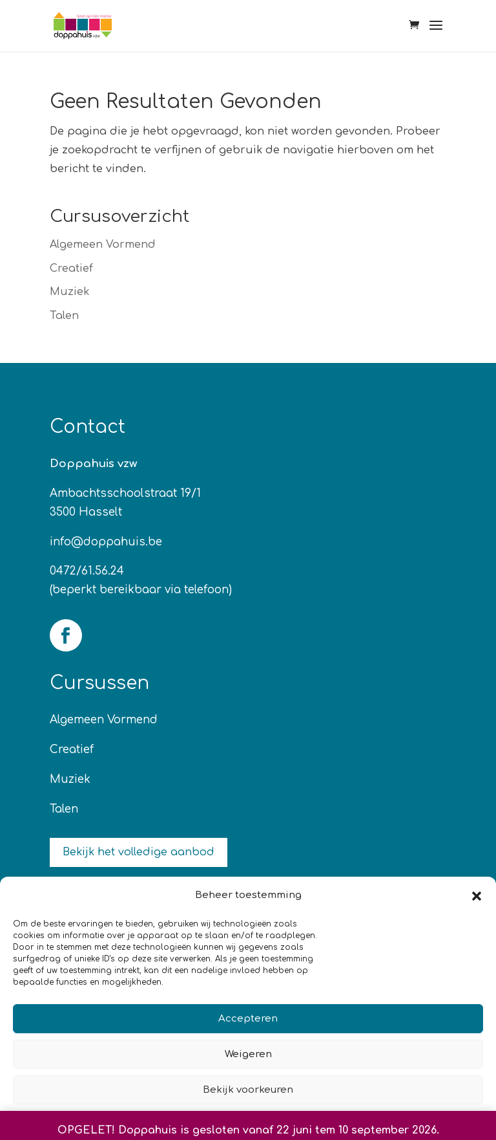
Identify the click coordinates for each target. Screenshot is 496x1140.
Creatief (71, 268)
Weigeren (248, 1054)
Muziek (69, 292)
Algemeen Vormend (103, 244)
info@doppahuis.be (106, 542)
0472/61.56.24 (87, 571)
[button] (476, 896)
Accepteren (248, 1018)
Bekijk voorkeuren (248, 1089)
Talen (64, 316)
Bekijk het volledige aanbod (138, 852)
